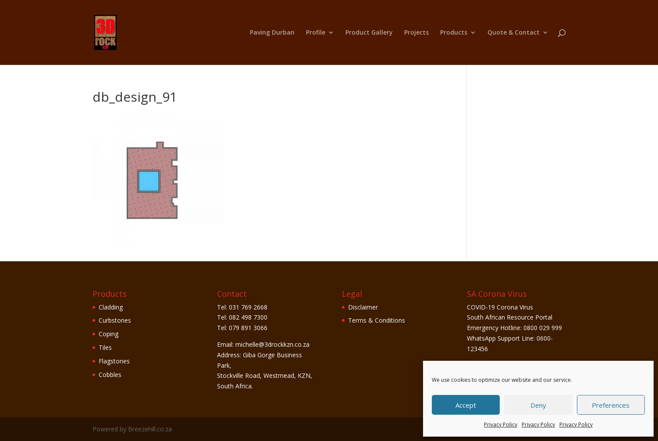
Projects (416, 32)
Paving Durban (272, 32)
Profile (315, 32)
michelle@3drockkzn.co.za (272, 344)
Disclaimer (363, 307)
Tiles (105, 347)
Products (453, 32)
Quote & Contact (513, 32)
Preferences (611, 405)
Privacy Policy (500, 424)
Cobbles (110, 374)
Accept (465, 405)
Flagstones (114, 361)
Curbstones (115, 320)
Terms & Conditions (376, 320)
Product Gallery (369, 32)
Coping (108, 334)
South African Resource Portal (509, 317)
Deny (538, 405)
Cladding (111, 307)
